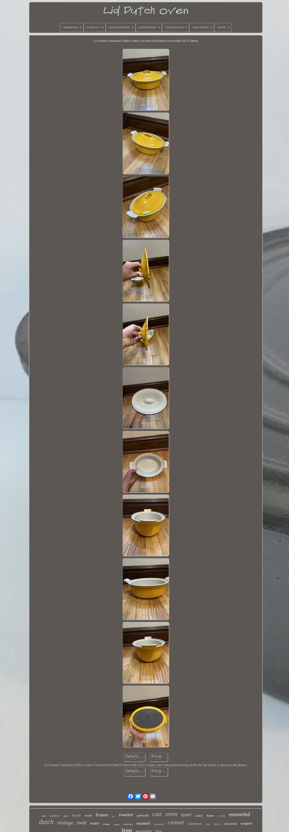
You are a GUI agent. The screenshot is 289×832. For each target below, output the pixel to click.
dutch (46, 822)
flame (210, 815)
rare (113, 816)
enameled (239, 814)
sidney (199, 815)
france (102, 814)
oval (81, 823)
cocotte (221, 816)
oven (171, 813)
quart (186, 814)
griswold (143, 815)
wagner (247, 823)
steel (44, 816)
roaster (126, 814)
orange (106, 824)
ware (94, 823)
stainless (55, 815)
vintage (65, 822)
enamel (143, 823)
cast (157, 814)
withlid (116, 825)
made (65, 816)
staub (88, 815)
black (217, 824)
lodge (208, 824)
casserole (230, 824)
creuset (176, 822)
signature (159, 824)
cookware (128, 824)
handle (76, 815)
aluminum (195, 824)
